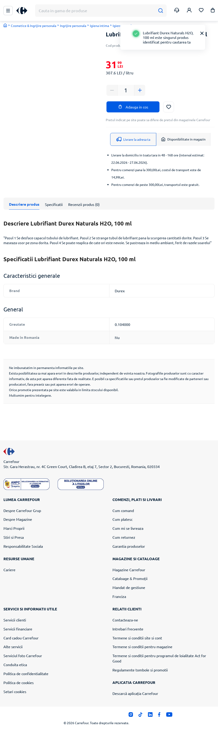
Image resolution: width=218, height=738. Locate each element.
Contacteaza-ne (125, 620)
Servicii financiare (17, 629)
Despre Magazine (17, 519)
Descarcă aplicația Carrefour (135, 693)
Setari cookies (14, 691)
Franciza (119, 596)
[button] (213, 11)
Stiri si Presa (13, 537)
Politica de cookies (18, 682)
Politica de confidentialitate (25, 673)
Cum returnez (123, 537)
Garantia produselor (128, 546)
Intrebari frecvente (127, 629)
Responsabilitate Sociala (23, 546)
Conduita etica (15, 664)
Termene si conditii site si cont (137, 638)
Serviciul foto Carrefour (22, 655)
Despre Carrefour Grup (22, 510)
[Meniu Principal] (8, 10)
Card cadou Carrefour (20, 638)
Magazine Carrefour (128, 569)
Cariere (9, 569)
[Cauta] (160, 10)
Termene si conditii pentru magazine (142, 646)
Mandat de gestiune (128, 587)
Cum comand (123, 510)
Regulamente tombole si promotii (140, 670)
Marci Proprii (13, 528)
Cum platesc (122, 519)
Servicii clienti (14, 620)
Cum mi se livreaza (127, 528)
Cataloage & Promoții (129, 578)
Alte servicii (13, 646)
